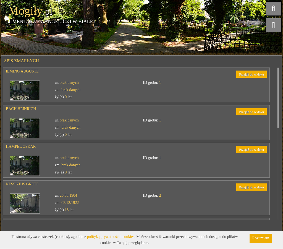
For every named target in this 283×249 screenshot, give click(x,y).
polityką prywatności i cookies (110, 237)
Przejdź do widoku (251, 74)
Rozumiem (260, 238)
